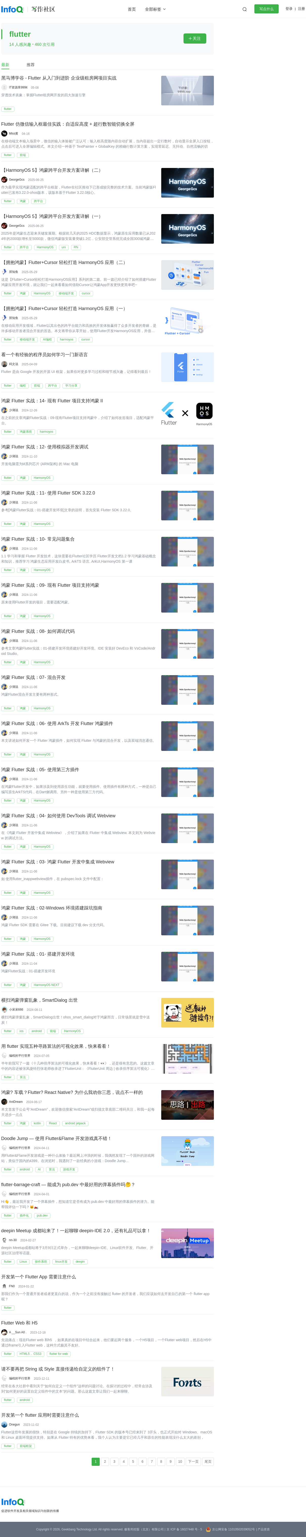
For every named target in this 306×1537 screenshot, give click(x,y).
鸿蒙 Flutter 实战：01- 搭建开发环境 (38, 954)
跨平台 (38, 201)
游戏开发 (69, 1169)
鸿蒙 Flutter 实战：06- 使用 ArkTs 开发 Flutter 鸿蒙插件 (57, 723)
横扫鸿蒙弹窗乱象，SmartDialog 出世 (39, 1000)
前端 (23, 155)
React (53, 1123)
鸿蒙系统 (26, 431)
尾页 (208, 1461)
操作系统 (41, 1261)
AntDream (16, 1102)
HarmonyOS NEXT (46, 985)
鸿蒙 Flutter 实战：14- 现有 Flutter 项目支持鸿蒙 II (52, 401)
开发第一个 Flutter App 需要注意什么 (38, 1277)
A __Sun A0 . (18, 1332)
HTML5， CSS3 (31, 1354)
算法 (23, 1077)
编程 (23, 385)
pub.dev (42, 1215)
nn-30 (13, 1240)
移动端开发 (66, 293)
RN (76, 247)
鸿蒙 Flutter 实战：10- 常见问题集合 (38, 539)
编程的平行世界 (19, 1055)
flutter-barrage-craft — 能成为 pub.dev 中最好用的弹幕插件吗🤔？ (68, 1184)
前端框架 (26, 1446)
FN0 (12, 1286)
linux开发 (61, 1261)
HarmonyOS (45, 247)
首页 (132, 9)
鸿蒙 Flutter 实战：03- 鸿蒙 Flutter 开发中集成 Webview (57, 862)
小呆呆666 (16, 1009)
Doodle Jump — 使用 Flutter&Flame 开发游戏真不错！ (56, 1138)
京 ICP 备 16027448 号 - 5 (184, 1529)
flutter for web (59, 1354)
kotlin (37, 1123)
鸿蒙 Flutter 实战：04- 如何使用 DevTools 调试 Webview (58, 816)
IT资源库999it (18, 87)
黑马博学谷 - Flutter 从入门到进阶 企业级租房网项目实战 (58, 78)
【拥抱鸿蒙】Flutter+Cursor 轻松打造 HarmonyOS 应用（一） (64, 308)
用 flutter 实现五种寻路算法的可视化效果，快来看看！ (56, 1046)
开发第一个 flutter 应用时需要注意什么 (40, 1415)
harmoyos (66, 339)
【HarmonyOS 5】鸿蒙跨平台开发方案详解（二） (52, 170)
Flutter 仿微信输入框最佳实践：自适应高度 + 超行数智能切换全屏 (68, 124)
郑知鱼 (13, 272)
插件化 (24, 1215)
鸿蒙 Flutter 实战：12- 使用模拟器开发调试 (44, 447)
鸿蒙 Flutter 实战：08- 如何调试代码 (38, 631)
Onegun (14, 1424)
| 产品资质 (263, 1529)
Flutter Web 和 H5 (19, 1323)
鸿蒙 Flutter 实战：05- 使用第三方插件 (40, 769)
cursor (86, 293)
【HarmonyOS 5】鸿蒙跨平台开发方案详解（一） (52, 216)
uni (64, 247)
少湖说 (13, 410)
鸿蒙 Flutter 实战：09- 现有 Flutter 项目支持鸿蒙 (50, 585)
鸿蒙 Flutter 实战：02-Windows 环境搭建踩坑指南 (51, 908)
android (37, 1031)
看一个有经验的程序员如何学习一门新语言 (44, 354)
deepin (80, 1261)
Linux (23, 1261)
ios (22, 1031)
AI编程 (47, 339)
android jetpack (75, 1123)
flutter (8, 109)
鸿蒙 (23, 201)
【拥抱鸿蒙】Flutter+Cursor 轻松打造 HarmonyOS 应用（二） (64, 262)
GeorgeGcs (17, 179)
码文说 (13, 364)
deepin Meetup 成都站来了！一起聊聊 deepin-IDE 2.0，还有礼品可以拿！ (76, 1231)
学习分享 (71, 385)
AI (39, 1169)
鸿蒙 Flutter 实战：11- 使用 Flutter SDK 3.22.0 (48, 493)
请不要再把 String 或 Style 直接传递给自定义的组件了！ (58, 1369)
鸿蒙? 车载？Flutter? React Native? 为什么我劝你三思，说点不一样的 (72, 1092)
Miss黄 (13, 133)
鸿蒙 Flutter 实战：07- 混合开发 (33, 677)
